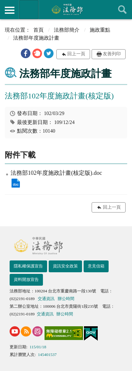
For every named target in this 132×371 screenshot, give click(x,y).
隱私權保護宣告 (28, 266)
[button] (25, 53)
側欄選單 (9, 10)
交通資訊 (46, 298)
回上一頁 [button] (76, 53)
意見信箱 (96, 266)
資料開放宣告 (26, 279)
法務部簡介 (66, 30)
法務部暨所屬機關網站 (28, 9)
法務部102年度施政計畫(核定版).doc (16, 183)
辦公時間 (66, 298)
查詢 (122, 9)
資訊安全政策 (65, 266)
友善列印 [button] (112, 53)
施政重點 (100, 30)
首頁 (38, 30)
